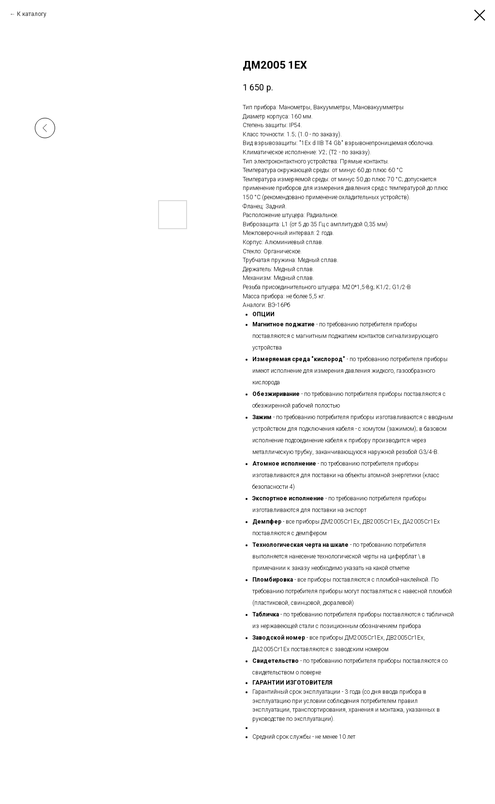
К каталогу (31, 14)
